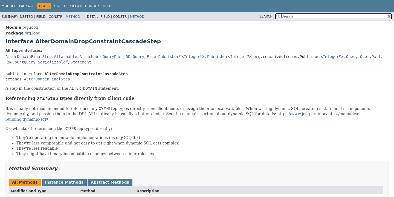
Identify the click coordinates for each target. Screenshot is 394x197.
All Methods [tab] (24, 182)
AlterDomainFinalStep (28, 56)
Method (73, 17)
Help (107, 6)
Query (352, 56)
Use (57, 6)
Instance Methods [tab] (64, 182)
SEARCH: (266, 16)
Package (26, 6)
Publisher (217, 56)
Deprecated (75, 6)
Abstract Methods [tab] (110, 182)
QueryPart (370, 56)
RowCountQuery (20, 62)
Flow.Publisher (163, 56)
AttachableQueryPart (101, 56)
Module (9, 6)
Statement (81, 62)
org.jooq (30, 27)
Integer (192, 56)
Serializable (51, 62)
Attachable (65, 56)
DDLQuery (135, 56)
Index (94, 6)
